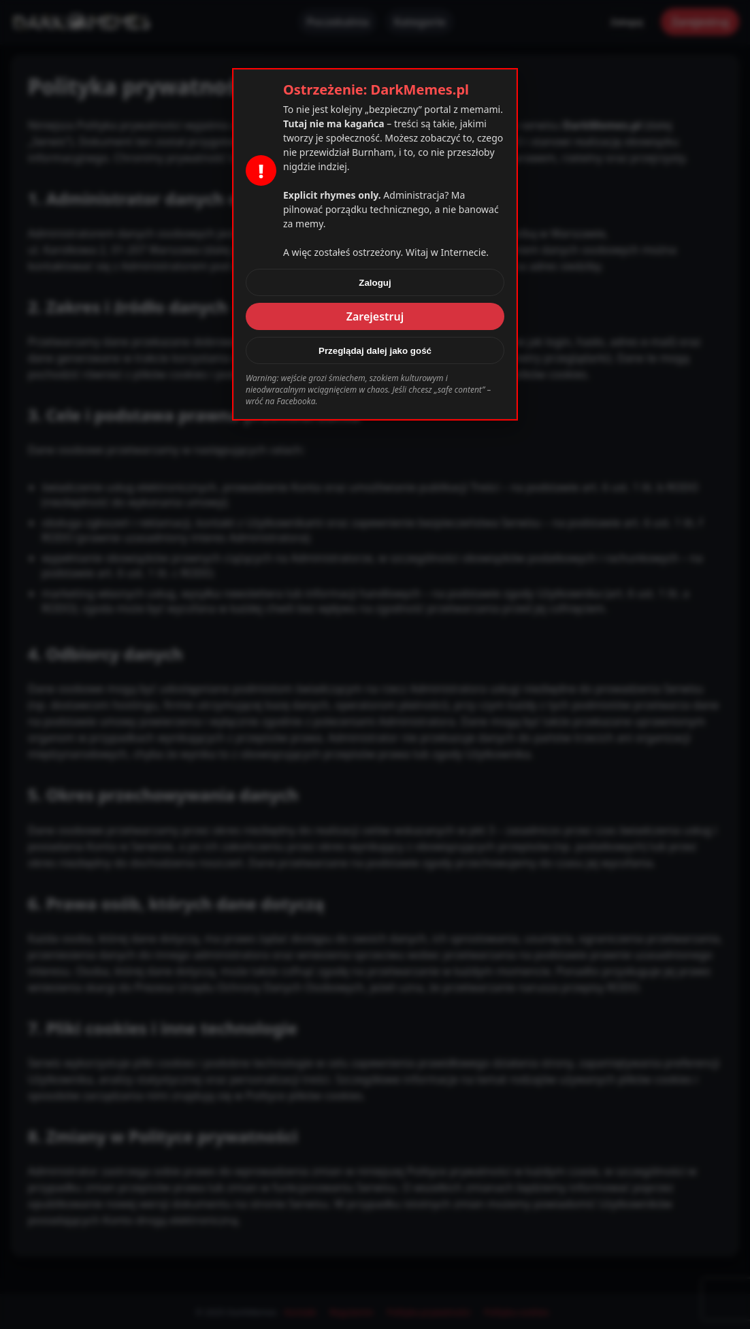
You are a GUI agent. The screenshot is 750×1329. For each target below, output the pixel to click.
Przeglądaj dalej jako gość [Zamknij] (375, 351)
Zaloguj (375, 283)
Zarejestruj (375, 316)
